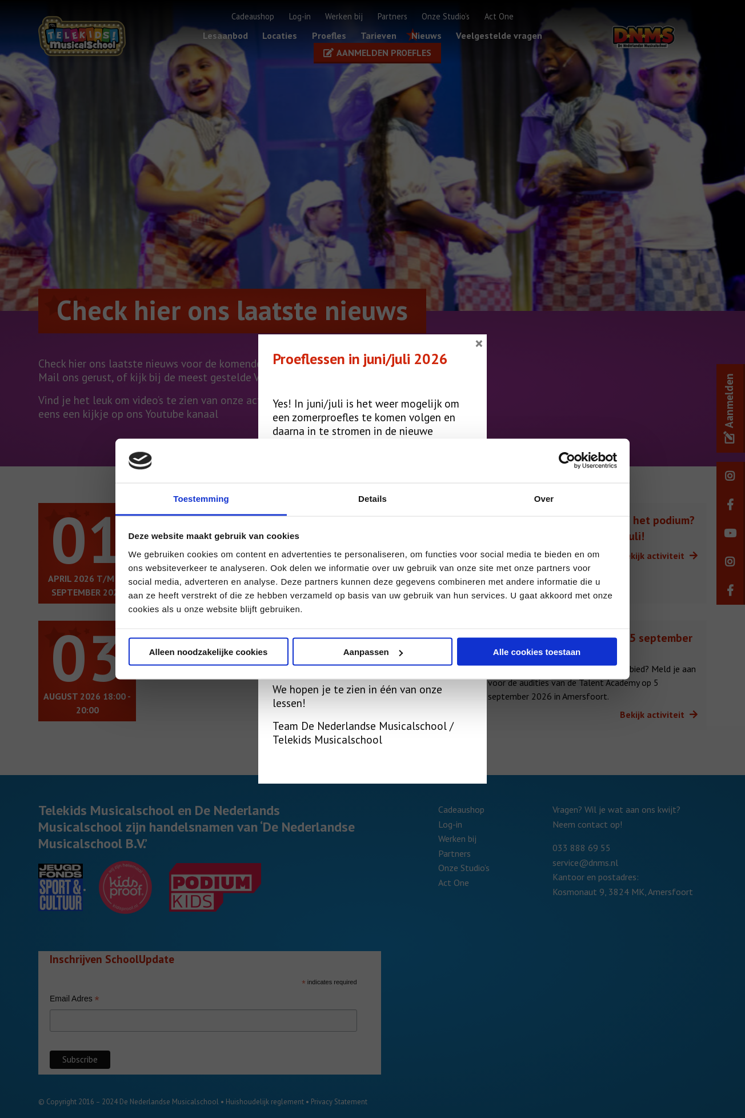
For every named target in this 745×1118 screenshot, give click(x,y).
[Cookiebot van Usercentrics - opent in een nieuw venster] (567, 460)
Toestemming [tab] (201, 498)
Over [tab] (544, 498)
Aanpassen (373, 652)
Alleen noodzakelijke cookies (208, 652)
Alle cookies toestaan (536, 652)
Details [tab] (372, 498)
